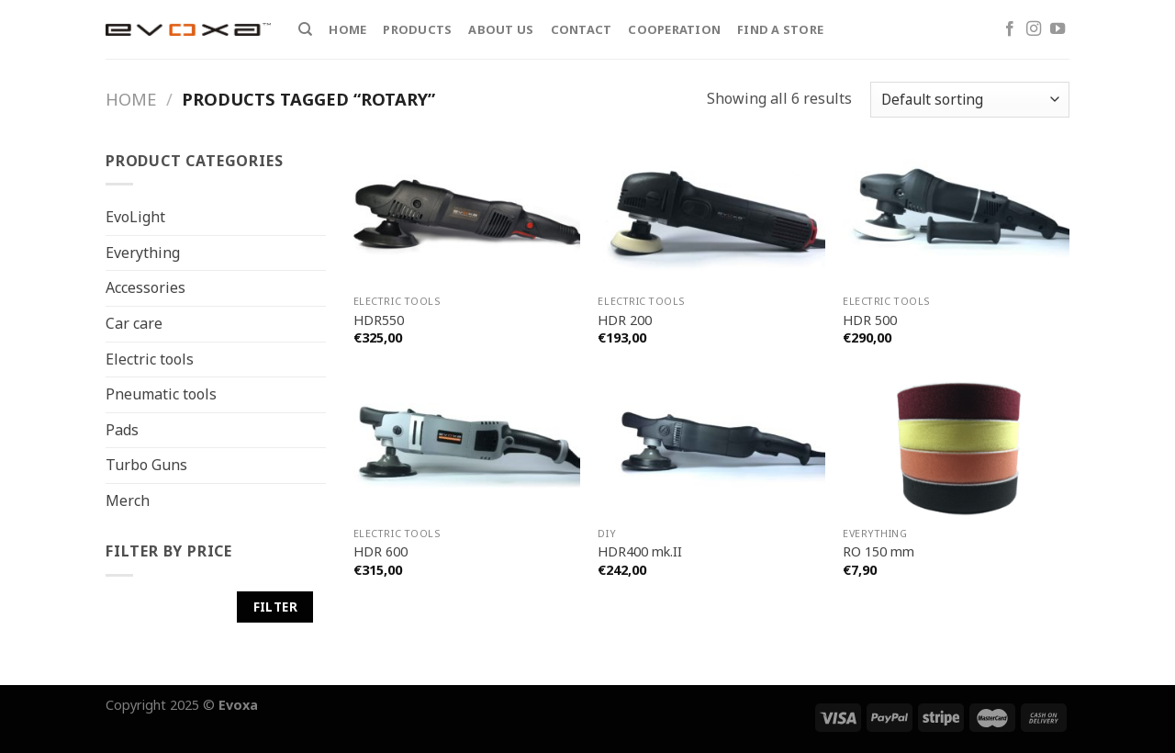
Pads (122, 430)
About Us (500, 29)
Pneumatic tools (161, 394)
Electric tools (150, 358)
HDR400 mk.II (640, 552)
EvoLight (135, 217)
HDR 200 (625, 320)
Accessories (145, 287)
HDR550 (378, 320)
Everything (143, 252)
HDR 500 (870, 320)
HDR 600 (380, 552)
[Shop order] (969, 100)
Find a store (780, 29)
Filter (275, 606)
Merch (128, 500)
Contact (581, 29)
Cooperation (674, 29)
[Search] (305, 29)
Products (417, 29)
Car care (134, 323)
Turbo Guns (146, 465)
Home (347, 29)
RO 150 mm (878, 552)
